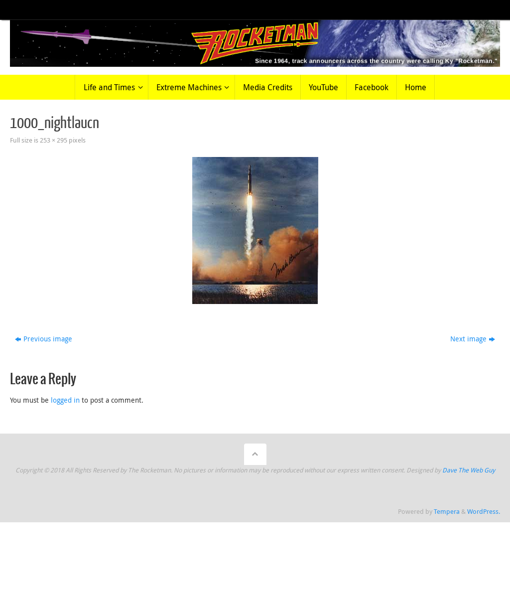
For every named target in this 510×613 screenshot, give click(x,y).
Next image (472, 338)
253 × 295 (53, 140)
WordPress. (483, 511)
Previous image (43, 338)
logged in (65, 400)
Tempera (447, 511)
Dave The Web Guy (468, 470)
